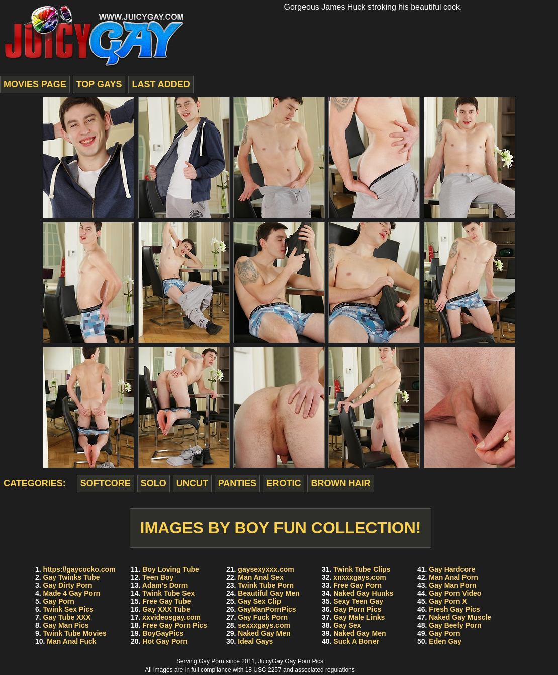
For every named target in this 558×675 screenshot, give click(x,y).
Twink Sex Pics (68, 609)
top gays (99, 84)
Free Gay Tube (166, 601)
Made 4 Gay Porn (72, 593)
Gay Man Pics (66, 625)
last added (161, 84)
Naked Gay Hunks (363, 593)
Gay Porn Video (455, 593)
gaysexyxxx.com (266, 569)
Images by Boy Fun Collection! (280, 528)
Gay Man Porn (452, 585)
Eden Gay (445, 641)
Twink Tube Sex (168, 593)
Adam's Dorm (165, 585)
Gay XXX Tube (166, 609)
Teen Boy (157, 577)
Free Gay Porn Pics (174, 625)
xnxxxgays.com (359, 577)
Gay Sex (347, 625)
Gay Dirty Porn (67, 585)
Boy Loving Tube (170, 569)
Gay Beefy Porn (455, 625)
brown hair (340, 483)
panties (237, 483)
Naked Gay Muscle (460, 617)
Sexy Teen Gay (358, 601)
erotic (283, 483)
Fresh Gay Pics (454, 609)
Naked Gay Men (264, 633)
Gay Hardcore (452, 569)
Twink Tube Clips (361, 569)
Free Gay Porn (357, 585)
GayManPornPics (267, 609)
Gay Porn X (448, 601)
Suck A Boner (356, 641)
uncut (192, 483)
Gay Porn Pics (357, 609)
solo (153, 483)
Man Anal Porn (453, 577)
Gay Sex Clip (259, 601)
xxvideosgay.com (171, 617)
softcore (105, 483)
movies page (35, 84)
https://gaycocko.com (79, 569)
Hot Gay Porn (164, 641)
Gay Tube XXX (67, 617)
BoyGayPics (162, 633)
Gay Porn (58, 601)
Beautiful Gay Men (268, 593)
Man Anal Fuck (71, 641)
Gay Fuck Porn (263, 617)
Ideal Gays (255, 641)
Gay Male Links (359, 617)
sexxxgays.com (264, 625)
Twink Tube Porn (266, 585)
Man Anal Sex (261, 577)
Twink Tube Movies (75, 633)
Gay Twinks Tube (71, 577)
